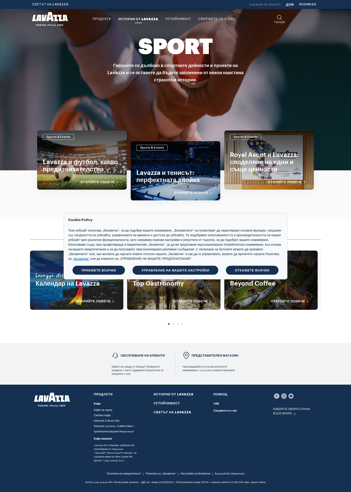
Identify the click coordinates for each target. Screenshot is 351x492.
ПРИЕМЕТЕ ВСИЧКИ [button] (98, 270)
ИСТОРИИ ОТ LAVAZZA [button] (138, 19)
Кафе (97, 403)
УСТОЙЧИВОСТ (167, 403)
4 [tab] (182, 324)
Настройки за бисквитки (195, 473)
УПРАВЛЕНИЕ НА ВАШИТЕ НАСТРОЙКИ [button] (175, 270)
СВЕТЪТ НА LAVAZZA (50, 4)
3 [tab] (178, 324)
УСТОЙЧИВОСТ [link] (178, 19)
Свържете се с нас (225, 410)
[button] (279, 19)
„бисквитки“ (81, 258)
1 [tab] (169, 324)
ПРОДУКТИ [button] (102, 19)
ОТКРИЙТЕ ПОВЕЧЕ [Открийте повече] (97, 301)
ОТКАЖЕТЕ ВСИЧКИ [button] (252, 270)
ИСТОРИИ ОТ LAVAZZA (174, 394)
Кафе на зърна (103, 410)
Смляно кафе (102, 415)
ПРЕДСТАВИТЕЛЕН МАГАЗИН (215, 355)
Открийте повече (101, 182)
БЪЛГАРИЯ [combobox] (282, 413)
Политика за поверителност (124, 473)
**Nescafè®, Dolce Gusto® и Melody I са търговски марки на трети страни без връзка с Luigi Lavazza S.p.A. (115, 457)
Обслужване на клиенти (143, 355)
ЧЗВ (216, 403)
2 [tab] (173, 324)
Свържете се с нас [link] (216, 19)
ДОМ (290, 4)
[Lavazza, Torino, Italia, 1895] (50, 19)
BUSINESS (307, 4)
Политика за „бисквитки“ (161, 473)
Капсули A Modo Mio (107, 420)
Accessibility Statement (229, 473)
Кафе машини (103, 438)
